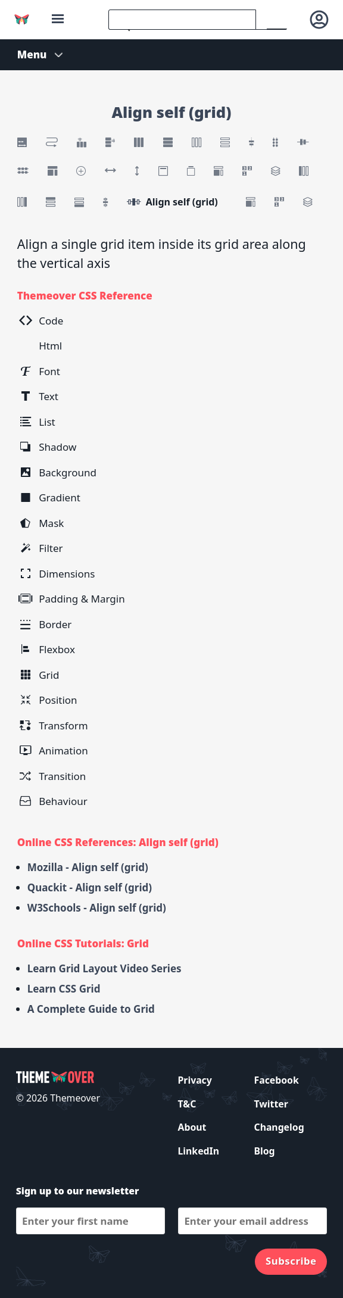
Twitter (271, 1103)
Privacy (195, 1080)
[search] (182, 20)
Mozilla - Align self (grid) (87, 867)
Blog (264, 1150)
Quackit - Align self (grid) (89, 887)
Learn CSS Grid (64, 989)
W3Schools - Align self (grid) (96, 908)
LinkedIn (198, 1150)
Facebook (276, 1080)
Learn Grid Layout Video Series (104, 968)
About (192, 1127)
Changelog (279, 1127)
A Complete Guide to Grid (91, 1009)
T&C (187, 1103)
